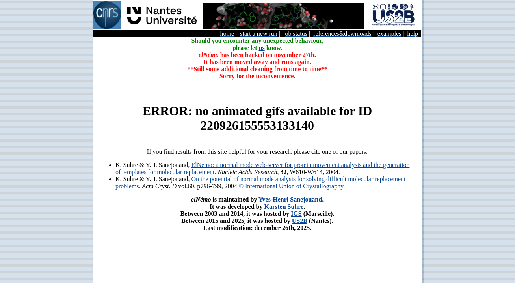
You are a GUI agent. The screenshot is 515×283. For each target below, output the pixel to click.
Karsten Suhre (283, 206)
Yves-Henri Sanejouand (290, 199)
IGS (296, 213)
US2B (299, 220)
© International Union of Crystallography (291, 186)
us (262, 47)
